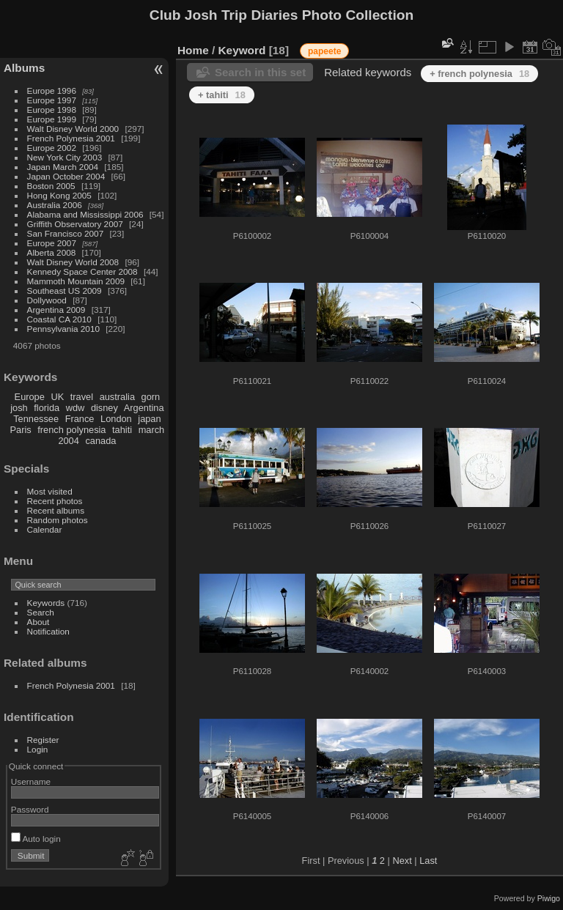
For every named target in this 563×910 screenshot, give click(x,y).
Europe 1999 (51, 119)
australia (117, 396)
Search (40, 612)
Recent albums (55, 510)
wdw (75, 407)
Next (401, 860)
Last (428, 860)
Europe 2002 (51, 147)
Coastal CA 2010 (59, 319)
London (116, 418)
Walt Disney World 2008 (73, 262)
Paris (21, 429)
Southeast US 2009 (64, 290)
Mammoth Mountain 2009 (76, 281)
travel (81, 396)
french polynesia (71, 429)
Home (193, 50)
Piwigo (548, 898)
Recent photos (55, 501)
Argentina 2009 (56, 309)
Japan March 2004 (62, 166)
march (152, 429)
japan (149, 418)
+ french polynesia (479, 73)
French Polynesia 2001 (71, 138)
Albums (24, 68)
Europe (30, 396)
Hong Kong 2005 (59, 195)
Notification (48, 631)
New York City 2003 (65, 157)
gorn (151, 396)
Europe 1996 (51, 90)
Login (37, 749)
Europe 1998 (51, 109)
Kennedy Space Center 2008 (82, 271)
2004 (68, 440)
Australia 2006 (54, 205)
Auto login (36, 838)
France (80, 418)
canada (100, 440)
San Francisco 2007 (65, 233)
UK (57, 396)
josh (18, 407)
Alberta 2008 (51, 252)
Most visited (50, 491)
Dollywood (47, 300)
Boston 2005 (51, 185)
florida (46, 407)
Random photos (57, 520)
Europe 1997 (51, 100)
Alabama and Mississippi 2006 (85, 214)
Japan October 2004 (66, 176)
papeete (324, 51)
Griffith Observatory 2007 (75, 224)
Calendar (44, 529)
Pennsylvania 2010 (63, 328)
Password (30, 809)
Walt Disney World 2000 (73, 128)
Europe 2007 (51, 243)
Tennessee (36, 418)
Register (43, 739)
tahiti (122, 429)
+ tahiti (222, 94)
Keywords (46, 602)
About (38, 621)
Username (31, 781)
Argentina (144, 407)
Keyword (242, 50)
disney (104, 407)
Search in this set (260, 72)
